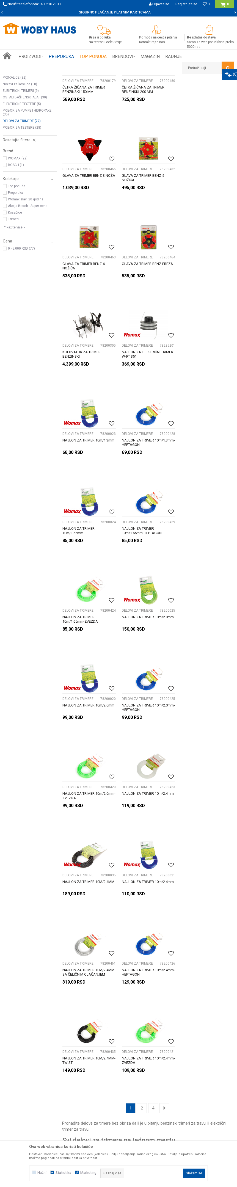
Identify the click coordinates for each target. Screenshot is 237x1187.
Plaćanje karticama (107, 1059)
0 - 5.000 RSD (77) (21, 323)
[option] (118, 12)
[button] (208, 68)
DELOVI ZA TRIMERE (22, 195)
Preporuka (15, 267)
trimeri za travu (192, 843)
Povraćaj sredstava (186, 1065)
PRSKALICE (14, 152)
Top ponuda (16, 260)
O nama (19, 1041)
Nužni (41, 1173)
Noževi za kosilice (20, 158)
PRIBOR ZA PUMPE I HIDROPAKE (27, 187)
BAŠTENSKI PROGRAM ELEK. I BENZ (80, 78)
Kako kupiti (100, 1041)
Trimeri (13, 293)
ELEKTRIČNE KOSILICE (22, 102)
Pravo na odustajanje (188, 1059)
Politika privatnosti (186, 1047)
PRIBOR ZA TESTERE (22, 202)
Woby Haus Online (17, 78)
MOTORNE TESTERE (20, 125)
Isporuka (98, 1047)
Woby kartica (23, 1047)
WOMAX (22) (17, 232)
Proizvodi (42, 78)
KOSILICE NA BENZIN (21, 108)
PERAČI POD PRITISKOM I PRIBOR (28, 117)
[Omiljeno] (206, 4)
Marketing (88, 1173)
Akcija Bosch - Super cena (28, 280)
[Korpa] (225, 6)
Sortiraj (167, 88)
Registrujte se (186, 4)
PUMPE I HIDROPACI (21, 145)
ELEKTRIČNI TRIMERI (21, 165)
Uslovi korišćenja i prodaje (192, 1041)
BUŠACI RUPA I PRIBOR (23, 132)
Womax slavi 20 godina (25, 273)
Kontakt (19, 1065)
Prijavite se (173, 992)
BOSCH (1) (16, 239)
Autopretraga (143, 88)
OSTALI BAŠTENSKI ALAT (25, 171)
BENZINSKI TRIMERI (20, 138)
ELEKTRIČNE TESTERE (22, 178)
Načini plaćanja (104, 1053)
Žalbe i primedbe (184, 1071)
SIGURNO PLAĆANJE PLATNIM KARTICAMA (118, 12)
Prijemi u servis (25, 1053)
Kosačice (15, 287)
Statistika (63, 1173)
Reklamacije (180, 1053)
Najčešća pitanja (105, 1065)
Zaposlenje (21, 1059)
